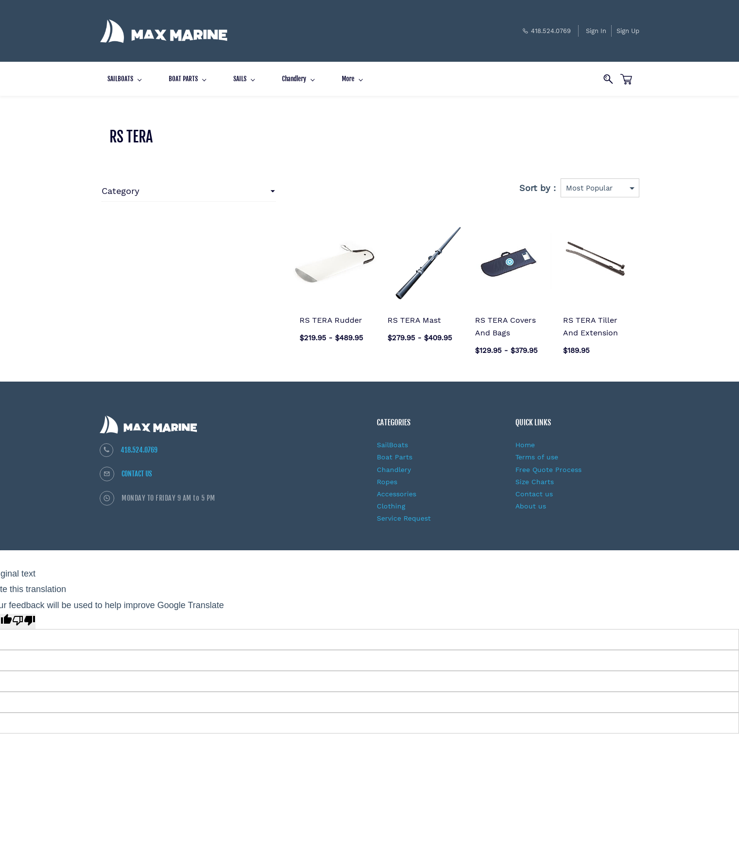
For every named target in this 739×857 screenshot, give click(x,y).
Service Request (404, 512)
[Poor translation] (23, 615)
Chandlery (394, 463)
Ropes (387, 475)
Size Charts (534, 475)
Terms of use (536, 451)
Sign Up (627, 27)
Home (525, 438)
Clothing (391, 500)
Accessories (396, 487)
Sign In (596, 27)
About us (530, 500)
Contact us (534, 487)
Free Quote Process (548, 463)
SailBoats (392, 438)
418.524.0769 (139, 443)
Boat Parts (394, 451)
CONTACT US (137, 467)
